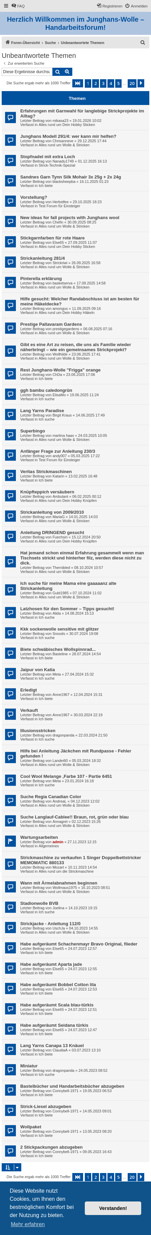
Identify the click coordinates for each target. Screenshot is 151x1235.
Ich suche (46, 399)
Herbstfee (60, 202)
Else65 (58, 242)
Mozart (58, 867)
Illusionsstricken (37, 730)
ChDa (57, 374)
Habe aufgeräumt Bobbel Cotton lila (58, 984)
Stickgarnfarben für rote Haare (52, 237)
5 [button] (118, 83)
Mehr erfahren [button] (28, 1224)
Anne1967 (60, 695)
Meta (56, 674)
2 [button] (95, 83)
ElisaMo (59, 395)
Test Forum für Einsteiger (59, 206)
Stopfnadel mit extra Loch (47, 156)
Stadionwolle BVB (39, 903)
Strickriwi (59, 263)
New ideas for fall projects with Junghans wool (69, 217)
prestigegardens (65, 329)
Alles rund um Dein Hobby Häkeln (66, 313)
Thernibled (61, 568)
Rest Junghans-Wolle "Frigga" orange (60, 369)
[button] (77, 83)
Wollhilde (59, 354)
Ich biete (46, 186)
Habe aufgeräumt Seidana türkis (54, 1025)
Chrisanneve (62, 141)
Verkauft (29, 710)
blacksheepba (63, 181)
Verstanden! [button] (113, 1208)
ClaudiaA (60, 1050)
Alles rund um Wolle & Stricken (64, 145)
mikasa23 (60, 121)
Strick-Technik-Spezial (57, 165)
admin (57, 842)
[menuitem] (18, 6)
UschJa (58, 928)
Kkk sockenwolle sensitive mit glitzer (59, 629)
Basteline (60, 654)
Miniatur (28, 1065)
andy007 (59, 456)
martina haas (63, 435)
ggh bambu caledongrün (46, 390)
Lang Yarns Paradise (42, 410)
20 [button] (132, 83)
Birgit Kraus (62, 415)
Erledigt (28, 690)
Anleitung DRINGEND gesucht (52, 532)
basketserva (62, 283)
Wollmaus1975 (64, 888)
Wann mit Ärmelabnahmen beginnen (58, 883)
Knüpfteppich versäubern (47, 491)
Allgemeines (49, 846)
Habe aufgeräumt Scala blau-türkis (57, 1004)
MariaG (58, 517)
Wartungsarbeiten (39, 837)
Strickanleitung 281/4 (42, 258)
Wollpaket (30, 1126)
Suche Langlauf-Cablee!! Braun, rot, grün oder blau (74, 816)
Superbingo (32, 430)
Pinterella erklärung (41, 278)
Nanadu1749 (63, 161)
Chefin (57, 222)
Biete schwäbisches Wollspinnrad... (58, 649)
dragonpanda (63, 735)
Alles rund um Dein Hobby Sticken (67, 125)
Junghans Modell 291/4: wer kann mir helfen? (68, 136)
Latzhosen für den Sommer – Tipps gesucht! (67, 608)
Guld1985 (60, 593)
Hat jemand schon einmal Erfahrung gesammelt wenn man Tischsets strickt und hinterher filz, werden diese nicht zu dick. (82, 558)
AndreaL (59, 801)
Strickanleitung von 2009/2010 (52, 512)
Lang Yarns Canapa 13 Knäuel (52, 1045)
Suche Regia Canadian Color (50, 796)
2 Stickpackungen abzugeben (51, 1147)
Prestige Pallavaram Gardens (51, 324)
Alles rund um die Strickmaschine (66, 871)
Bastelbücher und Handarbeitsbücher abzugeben (72, 1086)
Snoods (58, 634)
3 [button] (103, 83)
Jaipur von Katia (37, 669)
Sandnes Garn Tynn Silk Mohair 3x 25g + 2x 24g (70, 176)
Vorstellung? (33, 197)
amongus (60, 308)
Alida (56, 613)
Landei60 (60, 761)
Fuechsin (60, 537)
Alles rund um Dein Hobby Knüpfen (68, 500)
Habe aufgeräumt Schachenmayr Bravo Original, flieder (78, 943)
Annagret (60, 821)
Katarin (58, 476)
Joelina (58, 908)
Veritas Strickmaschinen (46, 471)
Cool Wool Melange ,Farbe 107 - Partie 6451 (66, 776)
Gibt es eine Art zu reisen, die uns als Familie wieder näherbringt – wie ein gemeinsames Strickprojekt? (75, 347)
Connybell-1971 (65, 1091)
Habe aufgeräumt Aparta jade (51, 964)
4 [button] (110, 83)
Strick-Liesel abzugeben (45, 1106)
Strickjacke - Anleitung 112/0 (50, 923)
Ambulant (60, 496)
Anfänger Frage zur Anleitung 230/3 (57, 451)
